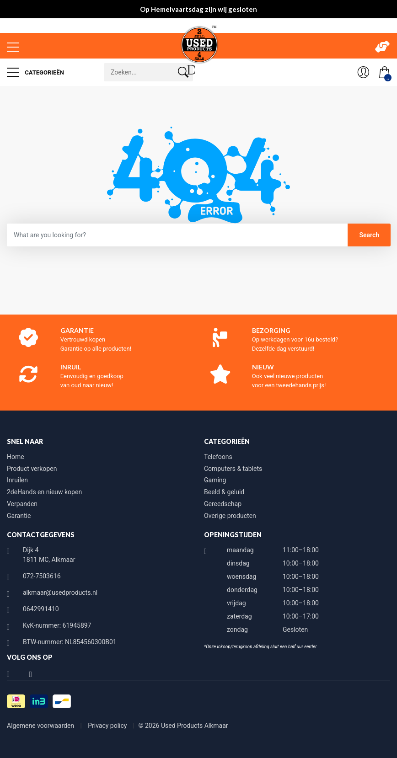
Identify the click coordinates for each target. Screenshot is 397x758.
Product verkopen (32, 468)
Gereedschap (222, 503)
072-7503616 (42, 576)
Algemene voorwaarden (41, 725)
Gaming (215, 480)
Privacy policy (108, 725)
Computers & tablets (233, 468)
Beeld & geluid (224, 492)
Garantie (19, 515)
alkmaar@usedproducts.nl (60, 592)
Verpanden (22, 503)
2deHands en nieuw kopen (44, 492)
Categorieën (35, 72)
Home (15, 456)
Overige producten (230, 515)
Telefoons (218, 456)
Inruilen (17, 480)
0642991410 (41, 609)
